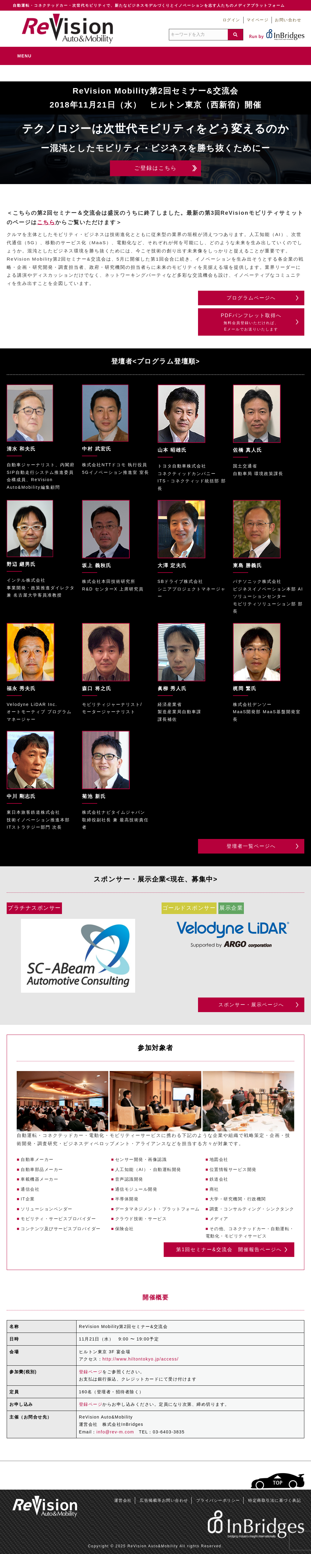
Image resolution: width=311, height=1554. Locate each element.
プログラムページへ (251, 297)
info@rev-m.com (115, 1431)
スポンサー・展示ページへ (251, 1004)
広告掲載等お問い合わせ (164, 1500)
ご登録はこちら (155, 168)
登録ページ (91, 1371)
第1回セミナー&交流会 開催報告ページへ (229, 1249)
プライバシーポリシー (218, 1500)
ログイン (231, 20)
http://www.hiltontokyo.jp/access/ (140, 1359)
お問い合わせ (288, 20)
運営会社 (123, 1500)
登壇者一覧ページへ (251, 846)
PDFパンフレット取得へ (251, 323)
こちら (46, 222)
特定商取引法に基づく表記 (274, 1500)
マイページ (258, 20)
